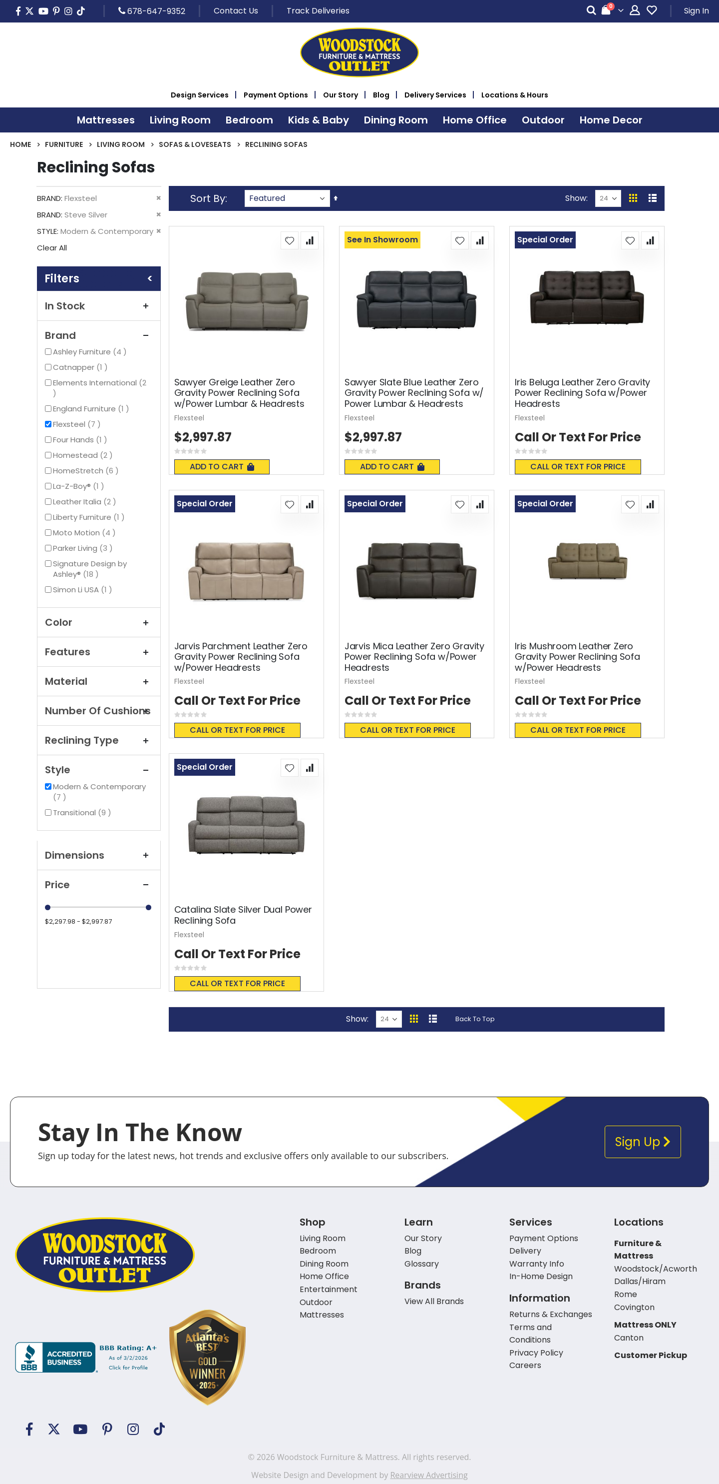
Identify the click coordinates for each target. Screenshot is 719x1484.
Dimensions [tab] (99, 855)
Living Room (121, 144)
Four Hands (81, 439)
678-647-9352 (151, 10)
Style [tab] (99, 770)
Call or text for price (578, 466)
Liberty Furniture (90, 517)
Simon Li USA (84, 589)
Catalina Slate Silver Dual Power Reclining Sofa (243, 915)
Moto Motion (85, 532)
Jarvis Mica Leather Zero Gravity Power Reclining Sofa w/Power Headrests (414, 657)
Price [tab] (99, 885)
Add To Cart (222, 466)
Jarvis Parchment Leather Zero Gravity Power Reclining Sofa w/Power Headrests (241, 657)
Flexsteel (78, 424)
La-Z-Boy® (80, 486)
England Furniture (92, 408)
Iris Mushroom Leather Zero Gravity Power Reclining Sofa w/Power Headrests (577, 657)
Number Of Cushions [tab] (99, 711)
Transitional (83, 812)
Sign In (696, 10)
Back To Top (475, 1019)
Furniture (64, 144)
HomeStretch (87, 470)
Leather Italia (86, 501)
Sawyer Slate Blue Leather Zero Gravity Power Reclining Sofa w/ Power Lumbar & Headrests (414, 393)
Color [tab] (99, 622)
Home (20, 144)
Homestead (84, 455)
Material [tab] (99, 681)
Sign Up (643, 1142)
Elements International (99, 387)
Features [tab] (99, 652)
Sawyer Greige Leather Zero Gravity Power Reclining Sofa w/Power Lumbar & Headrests (239, 393)
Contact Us (236, 10)
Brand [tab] (99, 335)
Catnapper (81, 367)
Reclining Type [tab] (99, 740)
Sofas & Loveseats (195, 144)
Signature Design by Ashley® (90, 568)
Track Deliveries (318, 10)
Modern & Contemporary (99, 791)
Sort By (207, 198)
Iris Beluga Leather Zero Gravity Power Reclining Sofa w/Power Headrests (582, 393)
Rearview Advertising (428, 1475)
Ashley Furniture (91, 351)
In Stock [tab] (99, 306)
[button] (290, 240)
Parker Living (84, 548)
